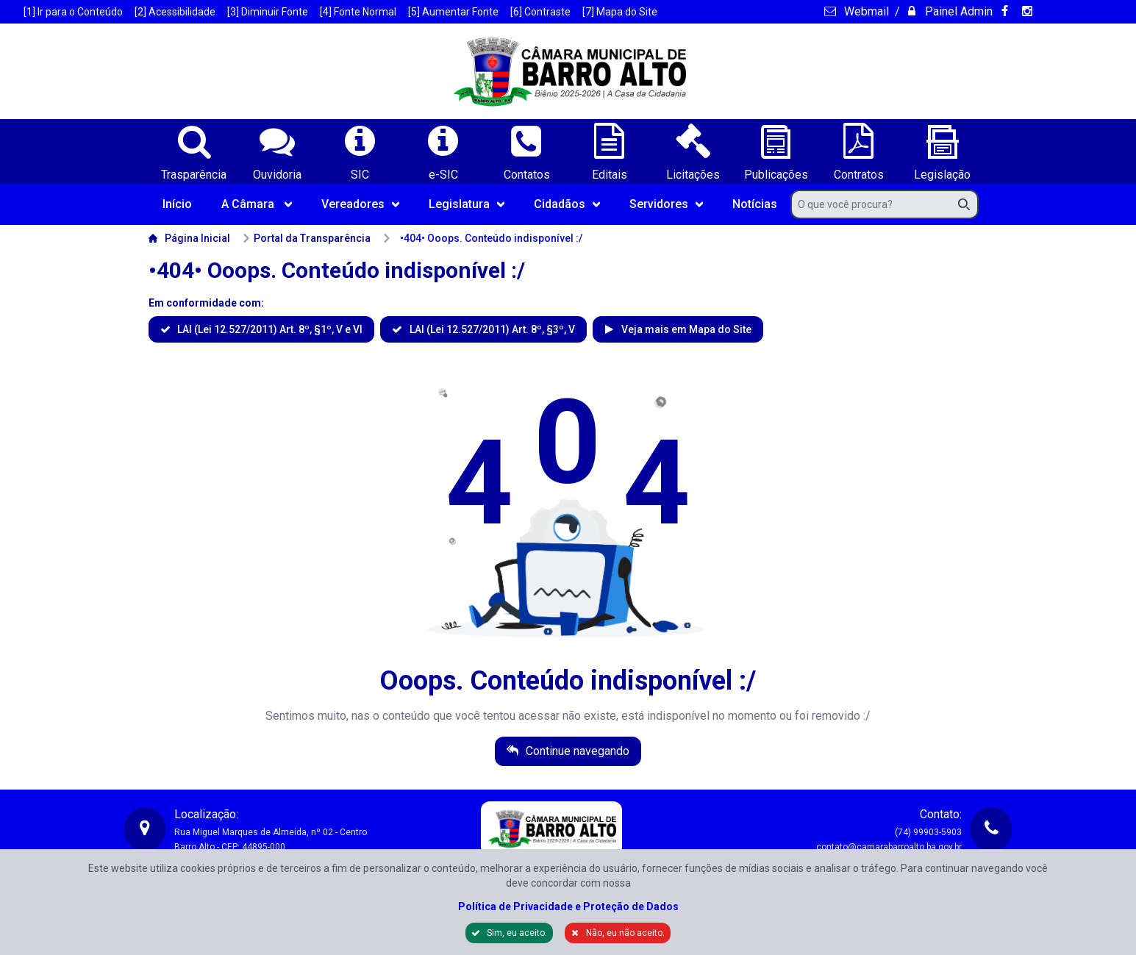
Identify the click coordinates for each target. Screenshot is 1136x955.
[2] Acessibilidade (175, 12)
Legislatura (466, 204)
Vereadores (360, 204)
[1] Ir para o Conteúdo (73, 12)
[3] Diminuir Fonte (267, 12)
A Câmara (256, 204)
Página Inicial (189, 238)
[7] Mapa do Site (619, 12)
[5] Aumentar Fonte (453, 12)
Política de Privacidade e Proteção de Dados (568, 906)
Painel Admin (957, 11)
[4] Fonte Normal (358, 12)
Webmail (865, 11)
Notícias (754, 204)
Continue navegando (576, 751)
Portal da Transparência (306, 238)
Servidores (666, 204)
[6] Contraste (540, 12)
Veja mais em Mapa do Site (685, 329)
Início (177, 204)
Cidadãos (567, 204)
